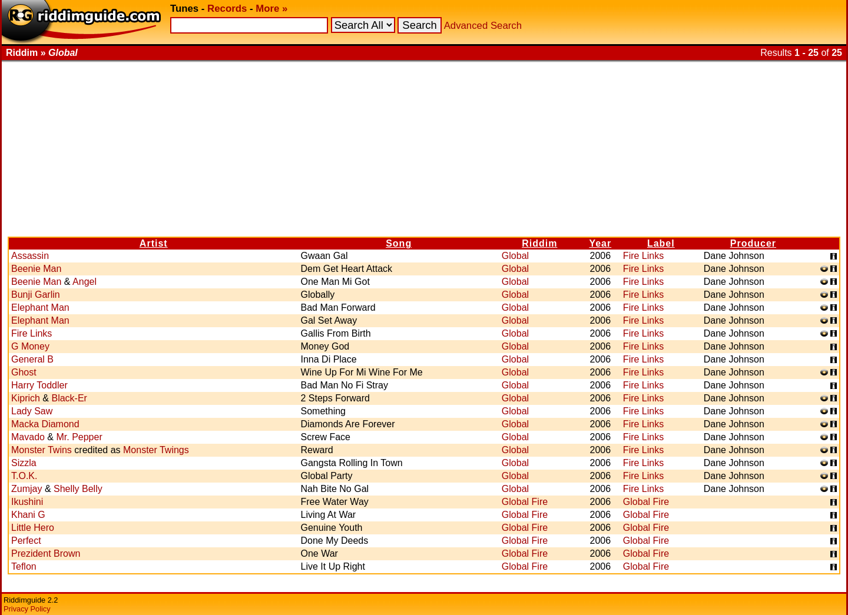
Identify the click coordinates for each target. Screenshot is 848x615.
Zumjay (26, 489)
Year (600, 243)
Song (399, 243)
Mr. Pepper (79, 437)
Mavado (28, 437)
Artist (154, 243)
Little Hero (32, 528)
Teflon (24, 566)
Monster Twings (156, 450)
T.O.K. (24, 476)
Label (661, 243)
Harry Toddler (39, 385)
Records (227, 8)
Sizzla (24, 463)
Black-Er (69, 398)
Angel (84, 282)
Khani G (28, 515)
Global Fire (525, 502)
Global (515, 256)
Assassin (30, 256)
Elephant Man (40, 307)
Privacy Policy (27, 608)
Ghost (24, 372)
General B (32, 359)
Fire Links (643, 256)
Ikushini (27, 502)
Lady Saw (31, 411)
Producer (753, 243)
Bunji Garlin (35, 295)
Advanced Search (483, 25)
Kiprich (25, 398)
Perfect (26, 541)
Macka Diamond (45, 424)
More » (271, 8)
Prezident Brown (45, 553)
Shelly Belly (78, 489)
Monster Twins (41, 450)
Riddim (539, 243)
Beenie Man (36, 269)
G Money (30, 346)
